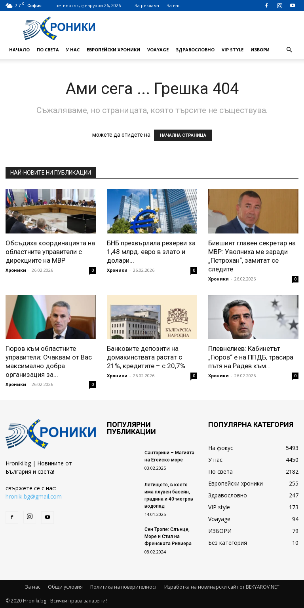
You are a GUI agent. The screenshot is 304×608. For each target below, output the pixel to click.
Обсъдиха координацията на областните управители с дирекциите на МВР (50, 251)
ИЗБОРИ (260, 50)
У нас (73, 50)
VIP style (232, 50)
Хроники (16, 270)
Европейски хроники (113, 50)
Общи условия (65, 587)
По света (48, 50)
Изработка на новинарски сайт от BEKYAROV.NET (221, 587)
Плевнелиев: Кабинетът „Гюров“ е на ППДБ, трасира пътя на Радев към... (250, 357)
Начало (19, 50)
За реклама (147, 5)
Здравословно (195, 50)
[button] (288, 50)
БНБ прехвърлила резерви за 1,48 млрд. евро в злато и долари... (151, 251)
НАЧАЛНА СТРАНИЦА (183, 135)
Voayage (158, 50)
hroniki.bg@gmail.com (34, 496)
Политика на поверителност (123, 587)
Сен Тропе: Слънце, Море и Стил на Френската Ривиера (168, 536)
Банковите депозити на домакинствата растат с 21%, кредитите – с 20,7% (146, 357)
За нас (173, 5)
